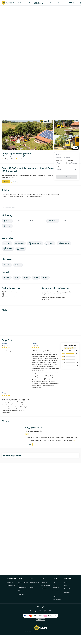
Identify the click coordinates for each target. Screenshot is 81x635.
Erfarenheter (44, 589)
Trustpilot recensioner (56, 592)
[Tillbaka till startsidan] (7, 3)
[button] (73, 2)
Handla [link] (31, 2)
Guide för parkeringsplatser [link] (38, 2)
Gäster (58, 167)
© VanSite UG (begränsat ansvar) (31, 631)
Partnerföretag (57, 599)
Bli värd (32, 587)
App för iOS (10, 582)
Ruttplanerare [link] (67, 2)
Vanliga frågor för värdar (34, 583)
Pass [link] (21, 2)
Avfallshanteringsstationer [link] (54, 2)
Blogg (65, 585)
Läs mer (14, 181)
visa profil (28, 444)
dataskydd (42, 631)
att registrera (21, 594)
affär (65, 582)
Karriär (54, 596)
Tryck (55, 631)
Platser (16, 3)
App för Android (11, 585)
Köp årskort (6, 181)
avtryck (50, 631)
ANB (46, 631)
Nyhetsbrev (67, 592)
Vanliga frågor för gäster (23, 583)
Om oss (55, 582)
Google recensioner (56, 586)
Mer (74, 440)
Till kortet (20, 591)
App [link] (26, 2)
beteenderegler (22, 587)
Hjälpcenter (44, 582)
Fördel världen (68, 589)
